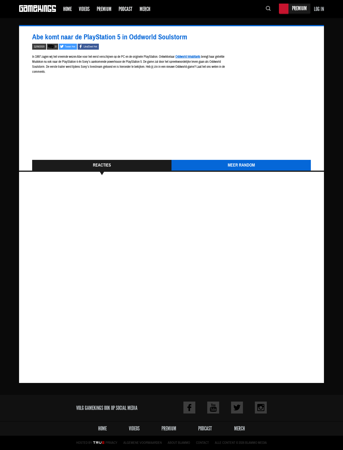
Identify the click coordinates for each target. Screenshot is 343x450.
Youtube (213, 407)
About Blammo (179, 443)
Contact (202, 443)
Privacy (111, 443)
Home (67, 8)
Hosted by (84, 443)
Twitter (237, 407)
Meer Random (241, 165)
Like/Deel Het (90, 46)
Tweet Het (70, 46)
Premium (104, 8)
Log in (319, 8)
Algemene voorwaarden (142, 443)
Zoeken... (268, 9)
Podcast (125, 8)
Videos (84, 8)
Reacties (102, 165)
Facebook (189, 407)
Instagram (261, 407)
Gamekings (37, 9)
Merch (145, 8)
